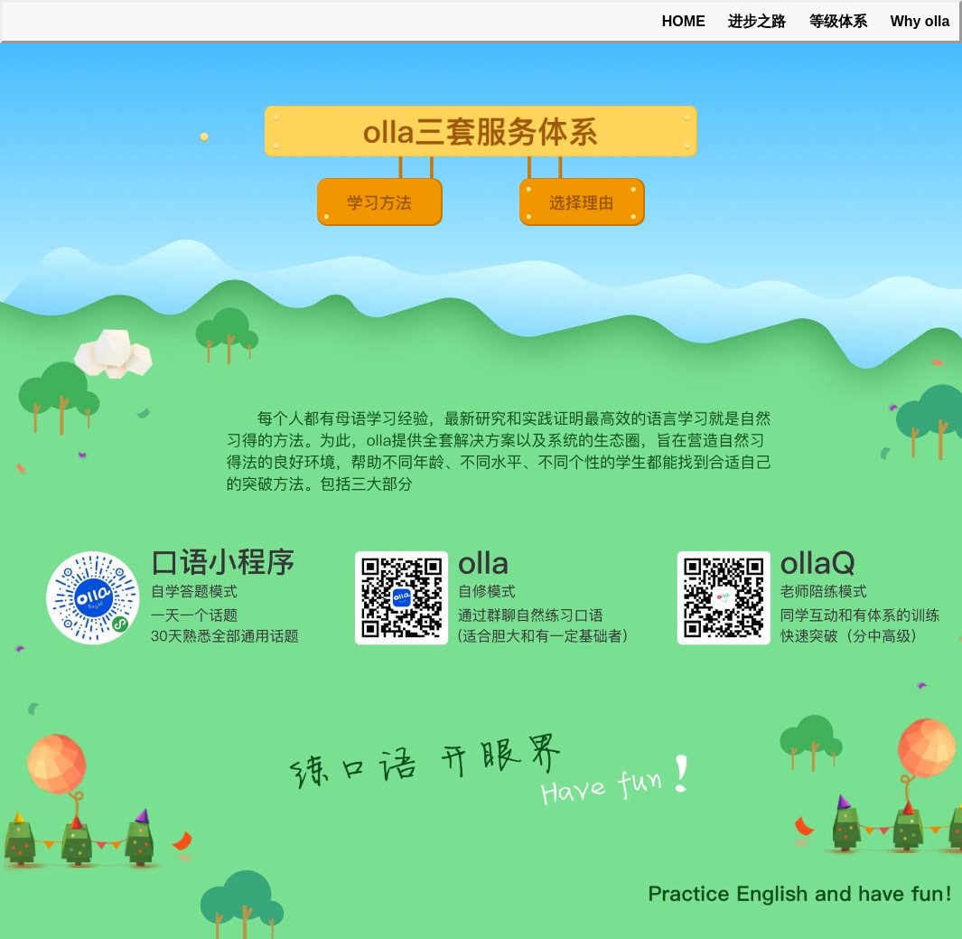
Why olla (920, 21)
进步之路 (757, 21)
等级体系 (838, 21)
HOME (683, 21)
